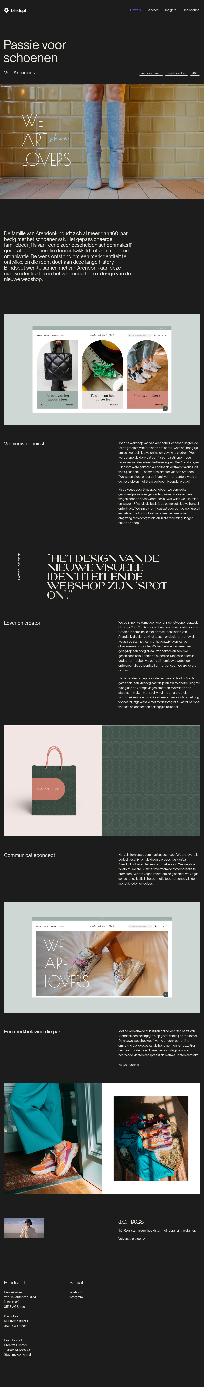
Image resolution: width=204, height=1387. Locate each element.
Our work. (135, 10)
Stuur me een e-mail (17, 1354)
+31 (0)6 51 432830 (17, 1350)
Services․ (153, 10)
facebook (75, 1292)
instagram (76, 1297)
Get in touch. (191, 10)
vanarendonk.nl (128, 1065)
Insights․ (171, 10)
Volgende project (130, 1239)
